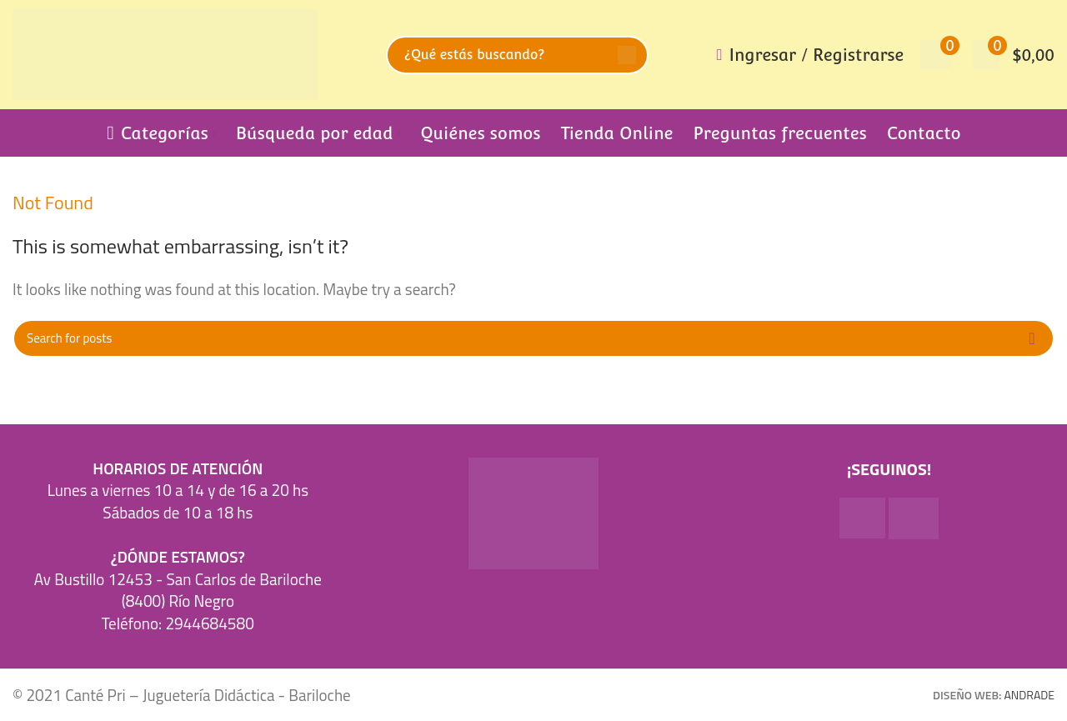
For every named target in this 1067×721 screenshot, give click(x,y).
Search (627, 55)
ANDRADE (1029, 694)
